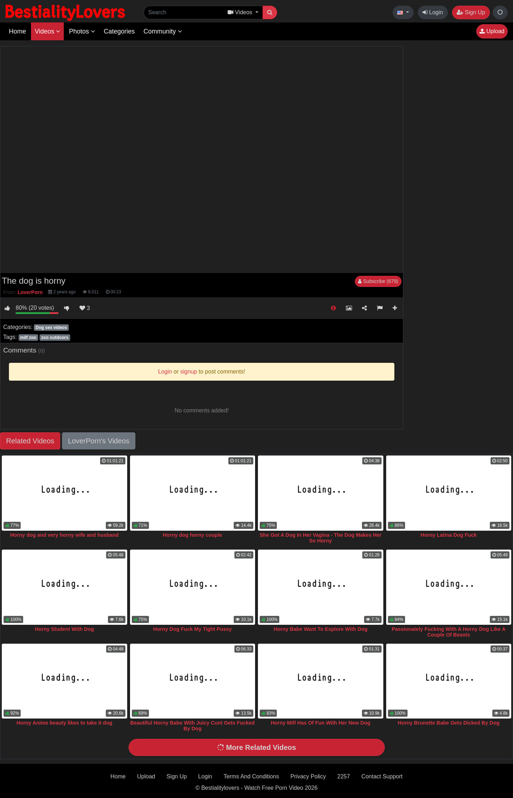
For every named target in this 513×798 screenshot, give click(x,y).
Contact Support (382, 776)
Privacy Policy (308, 776)
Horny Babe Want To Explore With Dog (321, 629)
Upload (492, 31)
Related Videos (30, 441)
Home (17, 31)
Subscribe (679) (378, 281)
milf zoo (28, 337)
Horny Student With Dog (64, 629)
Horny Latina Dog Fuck (448, 535)
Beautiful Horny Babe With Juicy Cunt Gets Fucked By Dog (192, 725)
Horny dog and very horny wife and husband (64, 535)
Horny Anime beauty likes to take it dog (64, 723)
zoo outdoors (54, 337)
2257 (343, 776)
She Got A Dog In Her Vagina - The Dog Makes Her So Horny (321, 538)
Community (163, 31)
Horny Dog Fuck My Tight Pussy (192, 629)
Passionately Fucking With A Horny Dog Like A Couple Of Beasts (449, 632)
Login (433, 12)
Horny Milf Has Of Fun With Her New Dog (320, 723)
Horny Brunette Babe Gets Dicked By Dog (448, 723)
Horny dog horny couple (192, 535)
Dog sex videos (51, 327)
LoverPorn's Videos (98, 441)
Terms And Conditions (251, 776)
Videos (47, 31)
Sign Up (471, 12)
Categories (119, 31)
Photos (82, 31)
